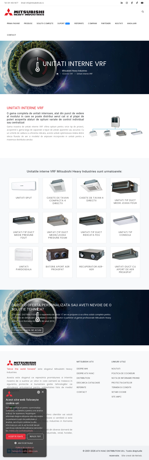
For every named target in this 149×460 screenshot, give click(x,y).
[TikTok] (137, 3)
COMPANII (93, 23)
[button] (25, 443)
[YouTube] (142, 3)
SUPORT (64, 23)
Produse (28, 23)
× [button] (42, 392)
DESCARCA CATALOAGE (88, 381)
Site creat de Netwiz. (131, 454)
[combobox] (38, 392)
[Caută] (143, 12)
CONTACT (11, 35)
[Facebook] (131, 3)
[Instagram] (126, 3)
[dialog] (25, 423)
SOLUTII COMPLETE (45, 23)
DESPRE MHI (82, 367)
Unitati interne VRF (85, 74)
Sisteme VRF (67, 74)
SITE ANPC (116, 395)
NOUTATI (120, 23)
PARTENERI (106, 23)
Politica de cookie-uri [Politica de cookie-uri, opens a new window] (25, 447)
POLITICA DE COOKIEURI (123, 372)
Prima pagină (13, 23)
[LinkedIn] (121, 3)
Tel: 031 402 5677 (11, 3)
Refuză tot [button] (35, 436)
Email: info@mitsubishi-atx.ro (32, 3)
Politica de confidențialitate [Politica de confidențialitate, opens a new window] (21, 431)
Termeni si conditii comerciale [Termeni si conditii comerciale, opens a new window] (25, 451)
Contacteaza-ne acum (27, 329)
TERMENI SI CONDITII (121, 386)
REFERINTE (79, 23)
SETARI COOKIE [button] (119, 391)
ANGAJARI (133, 23)
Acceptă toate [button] (15, 436)
